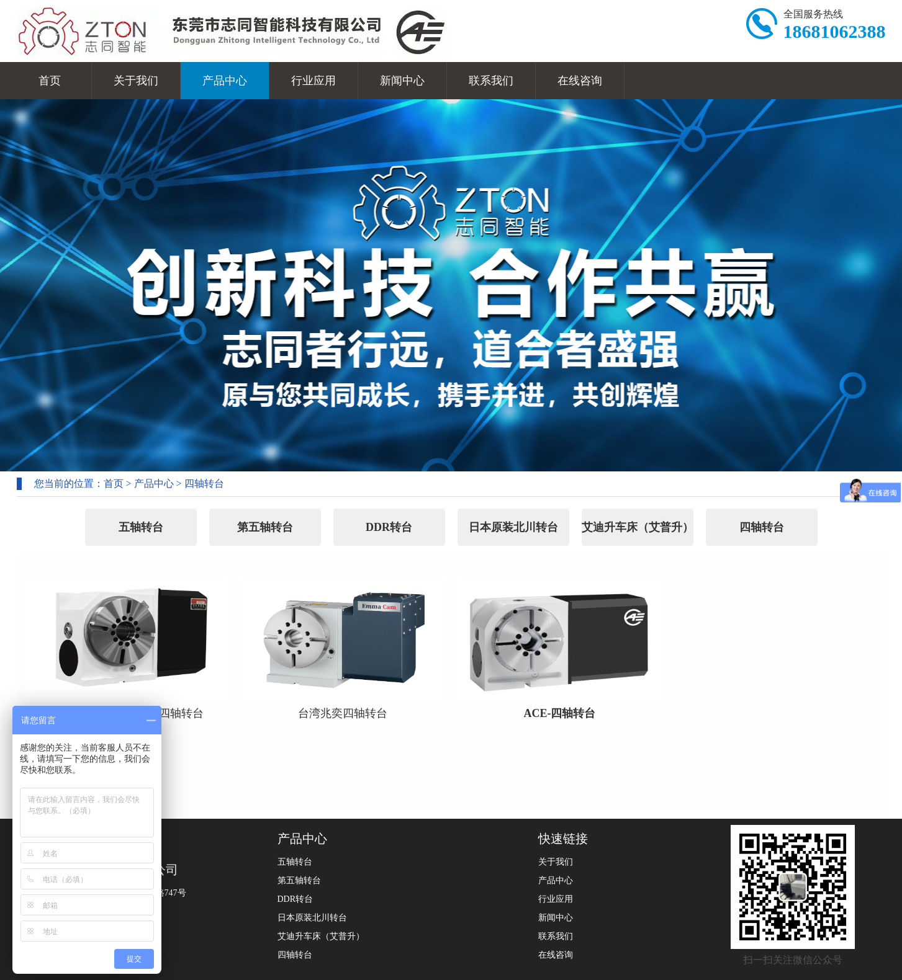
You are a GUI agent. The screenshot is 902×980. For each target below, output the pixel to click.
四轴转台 (204, 483)
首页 (49, 80)
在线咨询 (579, 80)
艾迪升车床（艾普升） (637, 527)
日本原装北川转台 (513, 527)
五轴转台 (141, 527)
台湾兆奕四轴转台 (342, 713)
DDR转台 (389, 527)
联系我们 (491, 80)
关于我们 (136, 80)
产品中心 (224, 80)
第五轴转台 (265, 527)
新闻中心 (402, 80)
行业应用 (313, 80)
